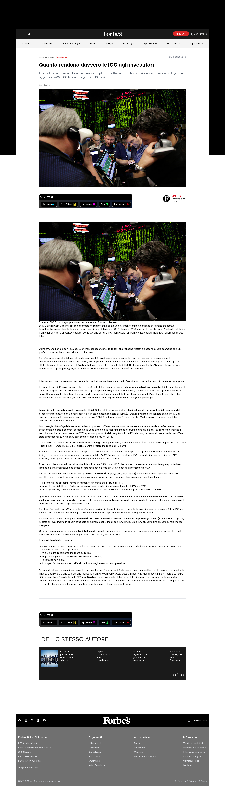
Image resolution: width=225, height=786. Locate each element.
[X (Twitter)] (32, 720)
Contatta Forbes (191, 760)
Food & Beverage (71, 43)
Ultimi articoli (95, 743)
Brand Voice (94, 756)
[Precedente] (175, 675)
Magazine (139, 752)
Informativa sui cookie (194, 752)
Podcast (138, 743)
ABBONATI (181, 34)
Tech (92, 43)
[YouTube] (44, 720)
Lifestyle (109, 43)
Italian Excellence (97, 765)
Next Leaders (173, 43)
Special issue (95, 752)
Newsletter (139, 747)
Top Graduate (196, 43)
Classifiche (27, 43)
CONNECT (199, 34)
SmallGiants (47, 43)
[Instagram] (25, 720)
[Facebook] (19, 720)
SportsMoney (150, 43)
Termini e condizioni (193, 743)
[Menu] (20, 34)
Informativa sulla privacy (195, 747)
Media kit (187, 765)
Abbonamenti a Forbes (145, 756)
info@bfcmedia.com (28, 767)
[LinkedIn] (38, 720)
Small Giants (94, 760)
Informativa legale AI (193, 756)
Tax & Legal (128, 43)
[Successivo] (181, 675)
